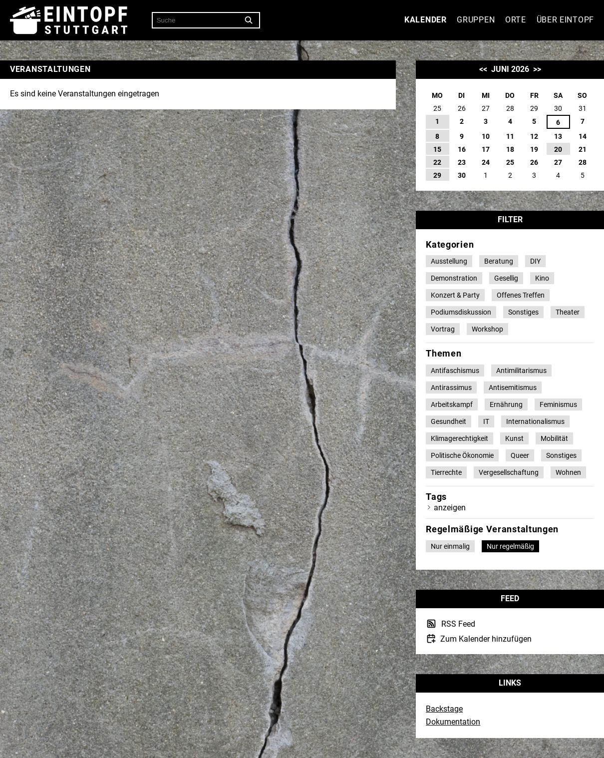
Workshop (487, 329)
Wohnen (568, 472)
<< (483, 69)
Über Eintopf (565, 19)
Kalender (425, 19)
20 (558, 149)
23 (462, 162)
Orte (515, 19)
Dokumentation (453, 722)
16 (462, 149)
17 (486, 149)
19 (534, 149)
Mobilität (554, 438)
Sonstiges (523, 312)
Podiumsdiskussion (461, 312)
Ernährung (506, 404)
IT (486, 421)
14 (583, 136)
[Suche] (249, 20)
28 (583, 162)
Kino (542, 278)
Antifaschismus (455, 371)
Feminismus (558, 404)
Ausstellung (449, 261)
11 (510, 136)
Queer (520, 455)
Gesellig (506, 278)
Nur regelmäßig (510, 546)
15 (437, 149)
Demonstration (454, 278)
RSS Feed (457, 624)
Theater (568, 312)
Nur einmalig (450, 546)
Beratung (498, 261)
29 (437, 175)
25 (510, 162)
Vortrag (443, 329)
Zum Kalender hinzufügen (485, 639)
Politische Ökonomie (462, 455)
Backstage (444, 709)
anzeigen (450, 507)
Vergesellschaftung (509, 472)
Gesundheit (448, 421)
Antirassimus (451, 387)
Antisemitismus (513, 387)
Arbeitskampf (452, 404)
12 (534, 136)
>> (537, 69)
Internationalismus (535, 421)
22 (437, 162)
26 (534, 162)
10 (486, 136)
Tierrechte (446, 472)
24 (486, 162)
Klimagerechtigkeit (459, 438)
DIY (535, 261)
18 (510, 149)
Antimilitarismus (521, 371)
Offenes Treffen (521, 295)
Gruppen (476, 19)
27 (558, 162)
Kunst (514, 438)
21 (583, 149)
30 (462, 175)
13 (558, 136)
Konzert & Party (455, 295)
